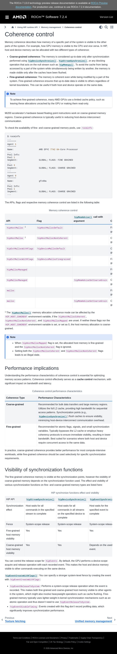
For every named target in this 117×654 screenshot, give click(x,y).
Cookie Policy (70, 642)
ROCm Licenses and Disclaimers (45, 638)
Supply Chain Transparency (92, 638)
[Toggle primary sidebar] (5, 27)
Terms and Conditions (21, 638)
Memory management (51, 27)
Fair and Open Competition (37, 642)
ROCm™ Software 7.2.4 (49, 17)
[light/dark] (101, 27)
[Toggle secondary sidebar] (112, 27)
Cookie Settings (84, 642)
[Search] (106, 27)
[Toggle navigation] (7, 17)
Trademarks (74, 638)
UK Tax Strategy (56, 642)
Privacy (64, 638)
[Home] (13, 27)
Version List (106, 17)
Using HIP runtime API (27, 27)
